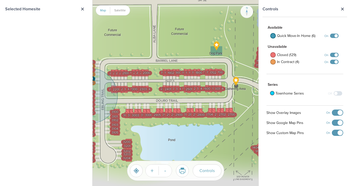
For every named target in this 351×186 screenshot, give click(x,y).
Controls (207, 171)
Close (342, 9)
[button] (216, 50)
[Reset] (136, 170)
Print (180, 171)
